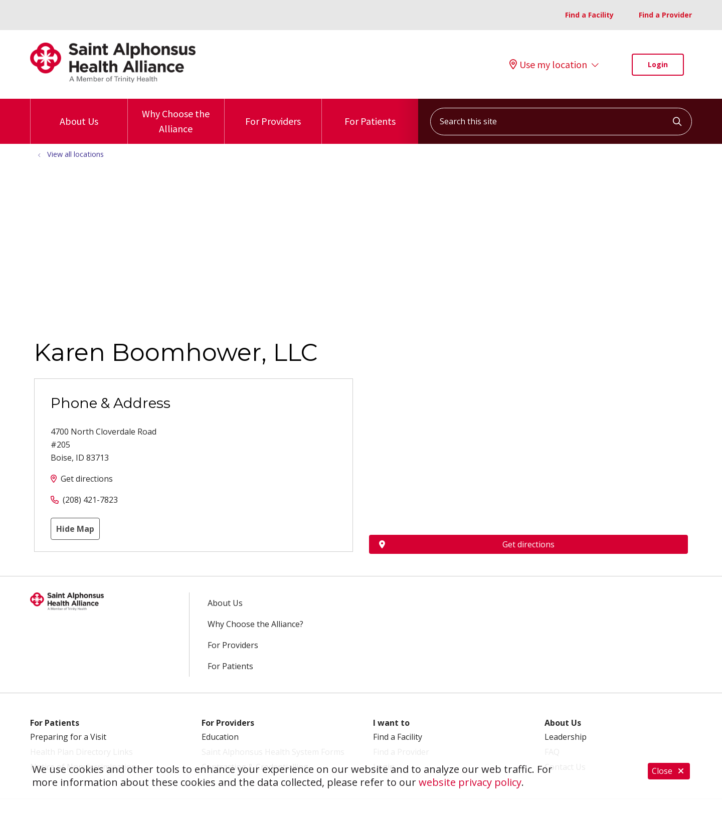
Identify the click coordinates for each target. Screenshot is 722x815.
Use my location (548, 65)
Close (669, 772)
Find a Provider (665, 15)
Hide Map (75, 528)
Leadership (566, 736)
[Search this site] (561, 121)
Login (658, 64)
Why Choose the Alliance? (255, 624)
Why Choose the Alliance (176, 117)
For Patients (370, 113)
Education (220, 736)
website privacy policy (470, 782)
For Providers (273, 113)
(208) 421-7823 (90, 499)
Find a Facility (589, 15)
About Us (79, 113)
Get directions (87, 478)
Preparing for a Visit (68, 736)
